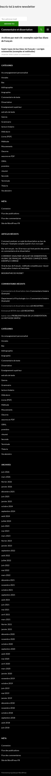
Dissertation (6, 102)
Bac (2, 82)
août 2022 (5, 555)
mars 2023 (5, 536)
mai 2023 (5, 531)
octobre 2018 (7, 713)
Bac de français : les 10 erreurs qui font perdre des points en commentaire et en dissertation (25, 249)
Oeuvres (4, 151)
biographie (5, 92)
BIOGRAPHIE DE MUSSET (12, 273)
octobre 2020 (7, 644)
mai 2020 (5, 659)
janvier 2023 (6, 545)
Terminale (5, 181)
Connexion (6, 208)
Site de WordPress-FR (10, 223)
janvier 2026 (6, 486)
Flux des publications (10, 213)
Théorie (4, 186)
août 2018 (5, 722)
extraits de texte (8, 112)
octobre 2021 (7, 590)
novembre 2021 (8, 585)
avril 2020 (5, 663)
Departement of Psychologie (13, 298)
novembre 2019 (8, 678)
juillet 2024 (6, 521)
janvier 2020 (6, 673)
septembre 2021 (8, 595)
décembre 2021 (8, 580)
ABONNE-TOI (9, 24)
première (5, 166)
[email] (13, 18)
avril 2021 (5, 614)
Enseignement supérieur (11, 107)
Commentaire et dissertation (17, 29)
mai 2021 (5, 609)
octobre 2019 (7, 683)
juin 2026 (5, 472)
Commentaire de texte (10, 97)
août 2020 (5, 654)
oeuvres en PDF (8, 156)
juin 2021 (5, 604)
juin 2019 (5, 688)
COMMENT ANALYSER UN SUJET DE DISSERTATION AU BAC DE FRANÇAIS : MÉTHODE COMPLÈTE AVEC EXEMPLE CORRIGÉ (24, 258)
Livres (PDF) (6, 136)
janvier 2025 (6, 501)
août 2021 (5, 600)
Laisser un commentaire (22, 54)
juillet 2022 (6, 560)
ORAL (3, 161)
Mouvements (6, 146)
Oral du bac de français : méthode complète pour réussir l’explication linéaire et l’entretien (25, 267)
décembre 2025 (8, 491)
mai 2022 (5, 570)
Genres (4, 117)
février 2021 (6, 624)
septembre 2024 (8, 511)
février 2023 (6, 541)
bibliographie (7, 87)
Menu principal (47, 29)
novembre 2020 (8, 639)
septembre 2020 (8, 649)
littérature (5, 131)
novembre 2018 (8, 708)
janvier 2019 (6, 698)
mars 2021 (5, 619)
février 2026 (6, 482)
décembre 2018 (8, 703)
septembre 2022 (8, 550)
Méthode (5, 141)
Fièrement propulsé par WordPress (13, 773)
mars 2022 (5, 575)
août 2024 (5, 516)
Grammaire (6, 122)
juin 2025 (5, 496)
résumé (4, 171)
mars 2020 (5, 668)
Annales (4, 77)
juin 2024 (5, 526)
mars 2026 (5, 477)
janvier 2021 (6, 629)
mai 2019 (5, 693)
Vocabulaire (6, 190)
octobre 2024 (7, 506)
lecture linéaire (7, 127)
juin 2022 (5, 565)
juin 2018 (5, 727)
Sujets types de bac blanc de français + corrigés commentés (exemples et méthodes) (22, 50)
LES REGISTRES (36, 306)
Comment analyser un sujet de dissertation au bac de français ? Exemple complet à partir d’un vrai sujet (23, 242)
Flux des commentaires (11, 218)
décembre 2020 (8, 634)
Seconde (4, 176)
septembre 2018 (8, 718)
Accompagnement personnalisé (14, 72)
